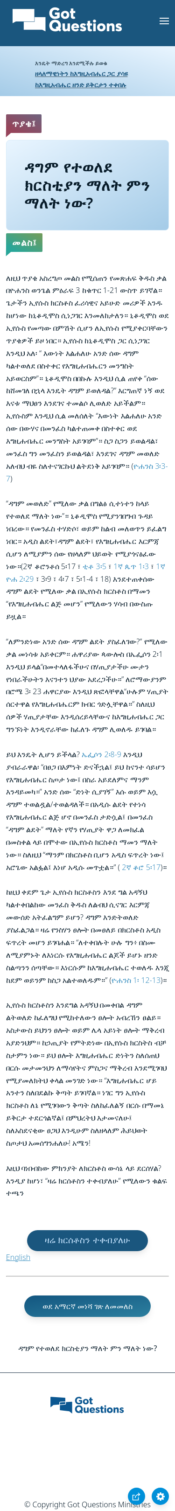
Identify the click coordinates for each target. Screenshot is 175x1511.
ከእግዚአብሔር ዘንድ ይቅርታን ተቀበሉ (80, 84)
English (18, 1257)
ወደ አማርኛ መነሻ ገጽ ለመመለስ (87, 1306)
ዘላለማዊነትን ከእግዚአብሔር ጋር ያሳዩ (81, 73)
